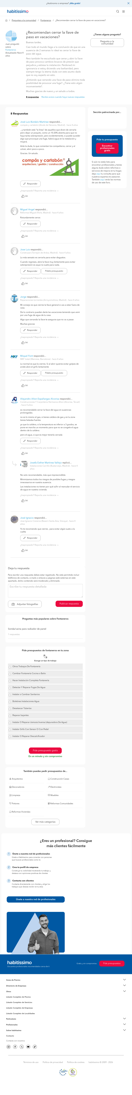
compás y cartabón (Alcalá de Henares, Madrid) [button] (42, 125)
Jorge (23, 297)
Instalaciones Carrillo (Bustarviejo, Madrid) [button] (50, 466)
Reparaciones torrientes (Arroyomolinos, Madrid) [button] (43, 300)
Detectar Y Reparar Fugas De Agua (29, 687)
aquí (98, 174)
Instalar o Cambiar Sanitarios (26, 694)
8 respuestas (32, 97)
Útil (24, 196)
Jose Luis (25, 250)
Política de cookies (75, 1062)
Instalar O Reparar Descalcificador (29, 736)
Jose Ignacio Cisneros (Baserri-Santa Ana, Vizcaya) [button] (44, 521)
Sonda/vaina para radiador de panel (27, 629)
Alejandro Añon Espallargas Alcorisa (39, 399)
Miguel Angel (27, 209)
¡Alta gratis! (74, 3)
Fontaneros (45, 21)
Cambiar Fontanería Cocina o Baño (29, 674)
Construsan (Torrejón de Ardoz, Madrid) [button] (39, 253)
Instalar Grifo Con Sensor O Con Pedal (31, 729)
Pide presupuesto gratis (45, 750)
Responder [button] (30, 184)
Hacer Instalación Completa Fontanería (31, 681)
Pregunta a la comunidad (107, 42)
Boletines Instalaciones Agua (26, 701)
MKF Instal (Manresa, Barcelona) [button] (35, 359)
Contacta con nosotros (15, 1041)
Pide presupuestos (112, 964)
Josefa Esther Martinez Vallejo (46, 463)
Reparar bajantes (21, 715)
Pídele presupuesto (54, 271)
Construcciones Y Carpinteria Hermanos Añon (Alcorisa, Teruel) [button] (50, 402)
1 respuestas (14, 635)
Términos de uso (31, 1062)
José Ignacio (27, 518)
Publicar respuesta (69, 604)
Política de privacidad (53, 1062)
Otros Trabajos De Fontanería (26, 667)
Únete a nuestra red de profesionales (35, 899)
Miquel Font (26, 356)
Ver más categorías (45, 822)
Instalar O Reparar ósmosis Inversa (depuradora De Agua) (40, 722)
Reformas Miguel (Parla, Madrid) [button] (35, 213)
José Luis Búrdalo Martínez (34, 122)
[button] (11, 36)
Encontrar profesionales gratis (107, 148)
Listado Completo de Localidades (20, 1013)
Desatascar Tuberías (22, 708)
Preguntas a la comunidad (24, 21)
